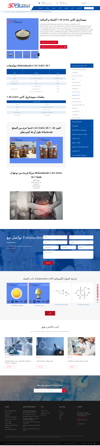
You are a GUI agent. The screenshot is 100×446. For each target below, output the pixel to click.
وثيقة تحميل (61, 413)
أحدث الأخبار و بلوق (50, 326)
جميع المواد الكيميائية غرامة (79, 155)
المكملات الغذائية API (76, 101)
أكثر (50, 312)
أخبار (72, 8)
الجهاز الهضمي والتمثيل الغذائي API (79, 69)
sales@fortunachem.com (47, 3)
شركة (47, 8)
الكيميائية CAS (76, 151)
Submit (48, 262)
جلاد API (74, 79)
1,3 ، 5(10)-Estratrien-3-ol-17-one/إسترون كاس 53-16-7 (31, 423)
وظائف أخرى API (75, 111)
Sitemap (66, 444)
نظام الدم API (75, 72)
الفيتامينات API (75, 114)
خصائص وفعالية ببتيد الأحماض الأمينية (45, 360)
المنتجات (40, 8)
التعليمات (61, 415)
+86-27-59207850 (63, 3)
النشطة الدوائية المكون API (21, 11)
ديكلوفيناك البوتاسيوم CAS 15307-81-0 (31, 416)
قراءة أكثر (10, 367)
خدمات (54, 8)
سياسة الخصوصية (72, 444)
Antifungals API (75, 88)
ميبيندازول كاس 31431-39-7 (44, 11)
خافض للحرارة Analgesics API (78, 104)
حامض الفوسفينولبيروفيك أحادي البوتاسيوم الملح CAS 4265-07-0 (29, 412)
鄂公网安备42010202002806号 (52, 444)
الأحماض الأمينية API (76, 117)
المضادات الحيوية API (76, 85)
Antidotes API (75, 108)
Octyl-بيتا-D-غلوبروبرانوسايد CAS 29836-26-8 (31, 426)
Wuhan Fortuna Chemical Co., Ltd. (20, 444)
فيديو (60, 417)
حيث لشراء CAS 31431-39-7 (49, 42)
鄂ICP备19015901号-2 (41, 444)
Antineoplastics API (76, 91)
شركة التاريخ (43, 415)
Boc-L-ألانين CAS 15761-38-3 (29, 414)
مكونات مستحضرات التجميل (79, 134)
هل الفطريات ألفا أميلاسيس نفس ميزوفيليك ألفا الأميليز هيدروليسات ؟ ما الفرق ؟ (18, 361)
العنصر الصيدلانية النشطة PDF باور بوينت (54, 47)
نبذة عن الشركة (44, 411)
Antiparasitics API (33, 11)
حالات (59, 8)
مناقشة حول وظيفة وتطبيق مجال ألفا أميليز (78, 360)
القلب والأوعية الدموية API (77, 75)
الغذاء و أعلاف (76, 138)
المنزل (7, 11)
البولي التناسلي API (76, 82)
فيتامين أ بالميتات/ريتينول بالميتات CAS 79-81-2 (31, 430)
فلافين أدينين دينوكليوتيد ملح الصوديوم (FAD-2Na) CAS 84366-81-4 (31, 419)
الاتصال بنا (79, 8)
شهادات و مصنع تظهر (45, 413)
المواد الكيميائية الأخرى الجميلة (80, 147)
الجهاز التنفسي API (76, 98)
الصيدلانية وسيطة (76, 121)
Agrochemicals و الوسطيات (79, 130)
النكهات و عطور (76, 142)
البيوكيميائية (75, 126)
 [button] (38, 54)
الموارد (66, 8)
